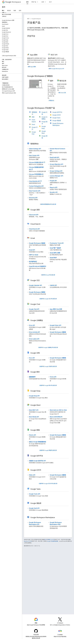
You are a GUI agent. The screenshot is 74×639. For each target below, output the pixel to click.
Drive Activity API (34, 332)
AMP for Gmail (33, 255)
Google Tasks (56, 118)
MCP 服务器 (52, 2)
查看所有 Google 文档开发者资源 (48, 366)
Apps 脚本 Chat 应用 (56, 309)
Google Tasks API (34, 494)
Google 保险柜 (56, 120)
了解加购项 (51, 100)
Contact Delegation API (36, 186)
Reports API (53, 187)
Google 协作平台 (57, 112)
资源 (42, 2)
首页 (3, 7)
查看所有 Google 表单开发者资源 (48, 385)
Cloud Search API (34, 229)
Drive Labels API (34, 339)
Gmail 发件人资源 (55, 253)
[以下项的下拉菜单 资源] (46, 2)
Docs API (32, 358)
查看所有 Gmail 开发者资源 (48, 275)
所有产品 (33, 2)
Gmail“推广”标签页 (55, 248)
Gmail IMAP (53, 257)
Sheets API (32, 435)
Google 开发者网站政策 (52, 541)
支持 (20, 10)
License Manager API (56, 176)
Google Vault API (34, 508)
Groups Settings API (56, 171)
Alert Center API (34, 155)
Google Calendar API (35, 285)
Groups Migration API (56, 164)
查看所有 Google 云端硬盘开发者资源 (48, 347)
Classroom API (33, 214)
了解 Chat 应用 (62, 92)
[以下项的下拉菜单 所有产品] (38, 2)
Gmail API (32, 250)
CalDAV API (53, 285)
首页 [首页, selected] (27, 2)
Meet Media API (34, 417)
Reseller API (53, 192)
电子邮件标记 (33, 261)
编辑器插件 (32, 377)
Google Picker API (55, 325)
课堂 (33, 117)
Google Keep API (34, 396)
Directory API (33, 197)
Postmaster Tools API (57, 243)
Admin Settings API (35, 148)
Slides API (32, 475)
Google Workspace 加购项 (37, 243)
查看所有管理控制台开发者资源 (48, 204)
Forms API (53, 377)
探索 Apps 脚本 (32, 66)
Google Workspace (36, 18)
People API (53, 180)
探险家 (9, 10)
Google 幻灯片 (56, 115)
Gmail (33, 124)
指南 (15, 10)
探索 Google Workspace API (56, 68)
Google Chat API (34, 309)
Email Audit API (54, 157)
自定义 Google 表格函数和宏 (37, 442)
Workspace (13, 2)
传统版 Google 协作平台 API (37, 461)
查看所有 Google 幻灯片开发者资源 (48, 483)
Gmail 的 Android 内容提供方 (37, 266)
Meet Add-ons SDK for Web (58, 410)
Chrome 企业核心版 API (36, 162)
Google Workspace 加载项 (37, 292)
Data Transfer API (34, 191)
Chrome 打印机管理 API (36, 174)
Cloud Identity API (34, 181)
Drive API (32, 325)
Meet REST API (33, 410)
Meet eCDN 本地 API (56, 417)
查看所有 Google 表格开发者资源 (48, 450)
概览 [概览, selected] (3, 10)
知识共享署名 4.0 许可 (49, 539)
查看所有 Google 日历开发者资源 (48, 298)
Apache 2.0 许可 (28, 541)
